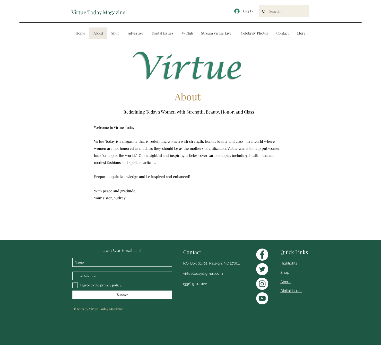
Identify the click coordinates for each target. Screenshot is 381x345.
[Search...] (284, 11)
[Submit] (122, 295)
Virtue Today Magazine (98, 12)
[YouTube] (262, 298)
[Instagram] (262, 284)
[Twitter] (262, 269)
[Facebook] (262, 254)
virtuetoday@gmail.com (203, 273)
